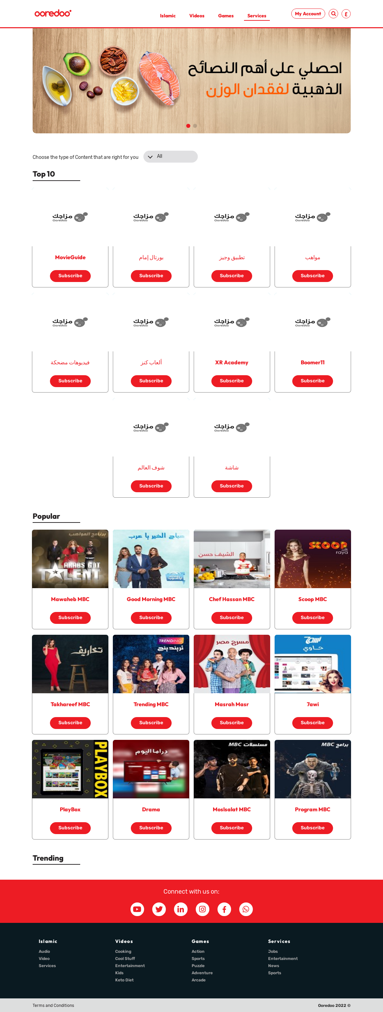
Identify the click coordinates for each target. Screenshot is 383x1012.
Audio (44, 951)
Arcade (199, 980)
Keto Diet (124, 980)
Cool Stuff (125, 958)
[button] (188, 126)
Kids (119, 972)
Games (226, 16)
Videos (197, 16)
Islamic (168, 16)
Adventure (202, 972)
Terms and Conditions (53, 1005)
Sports (198, 958)
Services (256, 16)
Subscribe (70, 276)
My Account (308, 14)
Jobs (273, 951)
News (273, 965)
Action (198, 951)
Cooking (123, 951)
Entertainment (130, 965)
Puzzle (198, 965)
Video (44, 958)
